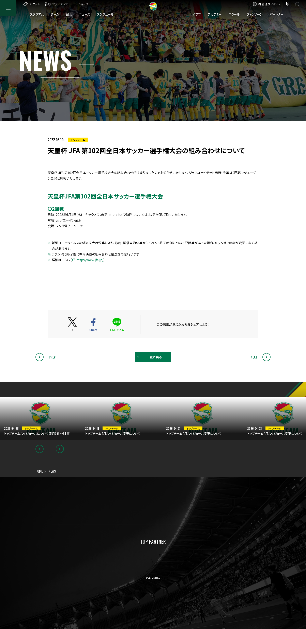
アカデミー (215, 14)
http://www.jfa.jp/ (90, 259)
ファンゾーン (255, 14)
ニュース (84, 14)
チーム (55, 14)
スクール (234, 14)
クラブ (197, 14)
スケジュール (105, 14)
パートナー (277, 14)
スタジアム (37, 14)
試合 (69, 14)
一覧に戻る (154, 357)
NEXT (261, 357)
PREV (45, 357)
